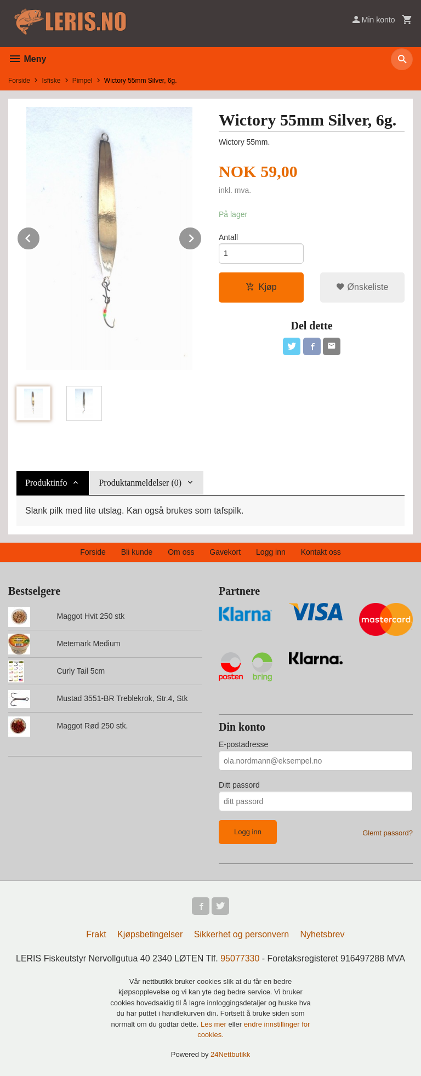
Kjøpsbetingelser (150, 934)
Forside (19, 80)
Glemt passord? (387, 833)
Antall (228, 237)
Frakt (96, 934)
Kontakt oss (321, 552)
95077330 (239, 958)
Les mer (215, 1024)
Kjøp (261, 287)
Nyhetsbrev (322, 934)
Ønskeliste (362, 287)
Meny (27, 59)
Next (201, 236)
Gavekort (225, 552)
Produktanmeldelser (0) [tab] (140, 482)
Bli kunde (137, 552)
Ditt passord (239, 785)
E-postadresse (243, 744)
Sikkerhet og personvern (241, 934)
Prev (40, 236)
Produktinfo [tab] (46, 482)
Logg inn (271, 552)
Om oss (181, 552)
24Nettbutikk (230, 1054)
